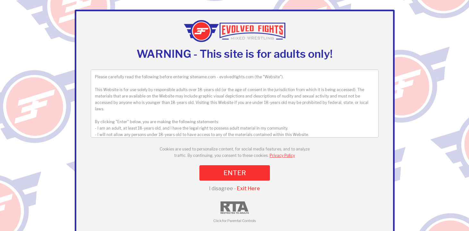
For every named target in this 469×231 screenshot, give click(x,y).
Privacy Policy (282, 155)
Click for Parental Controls (234, 212)
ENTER (234, 173)
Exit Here (248, 188)
